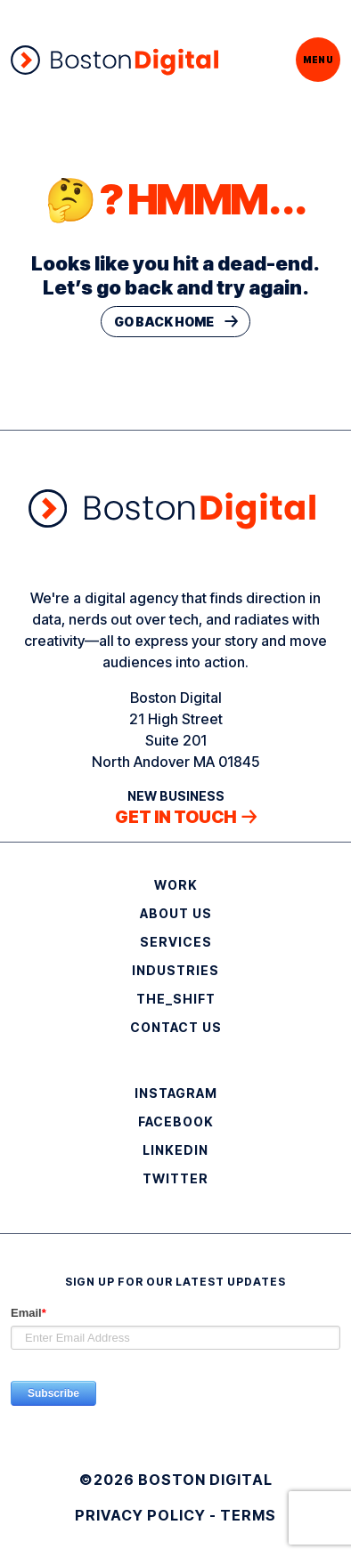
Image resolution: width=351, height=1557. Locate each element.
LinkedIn (175, 1150)
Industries (175, 970)
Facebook (176, 1121)
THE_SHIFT (176, 998)
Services (176, 941)
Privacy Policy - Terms (175, 1515)
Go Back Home (164, 321)
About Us (176, 913)
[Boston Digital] (114, 60)
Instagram (176, 1093)
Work (176, 884)
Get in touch (175, 817)
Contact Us (176, 1027)
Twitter (175, 1178)
